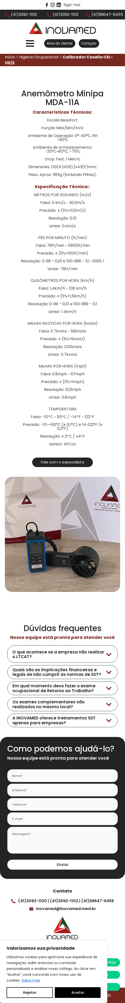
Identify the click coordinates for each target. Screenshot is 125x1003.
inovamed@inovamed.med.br (66, 908)
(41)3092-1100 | (33, 901)
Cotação (88, 43)
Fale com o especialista (62, 462)
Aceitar (77, 992)
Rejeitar (30, 992)
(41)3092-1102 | (65, 901)
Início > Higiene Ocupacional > (59, 60)
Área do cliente (60, 43)
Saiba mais (30, 980)
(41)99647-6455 (97, 901)
